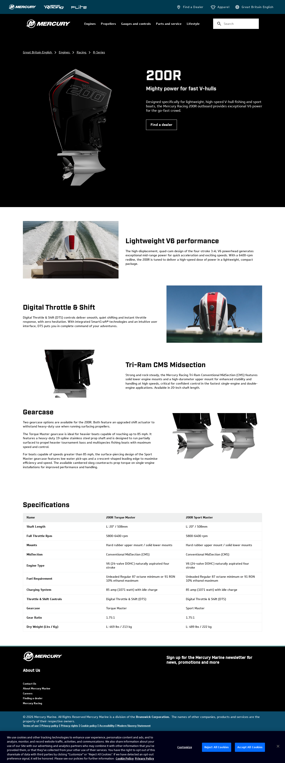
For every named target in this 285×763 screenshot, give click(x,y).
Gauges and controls (136, 24)
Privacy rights (69, 726)
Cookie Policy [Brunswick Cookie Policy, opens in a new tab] (125, 758)
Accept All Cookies (250, 747)
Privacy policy (49, 726)
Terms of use (31, 726)
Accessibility (107, 726)
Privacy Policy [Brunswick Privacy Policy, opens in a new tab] (144, 758)
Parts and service (169, 24)
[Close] (278, 746)
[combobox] (236, 24)
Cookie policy (89, 726)
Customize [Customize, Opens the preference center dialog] (184, 747)
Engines (90, 24)
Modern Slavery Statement (134, 726)
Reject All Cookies (216, 747)
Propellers (108, 24)
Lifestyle (193, 24)
